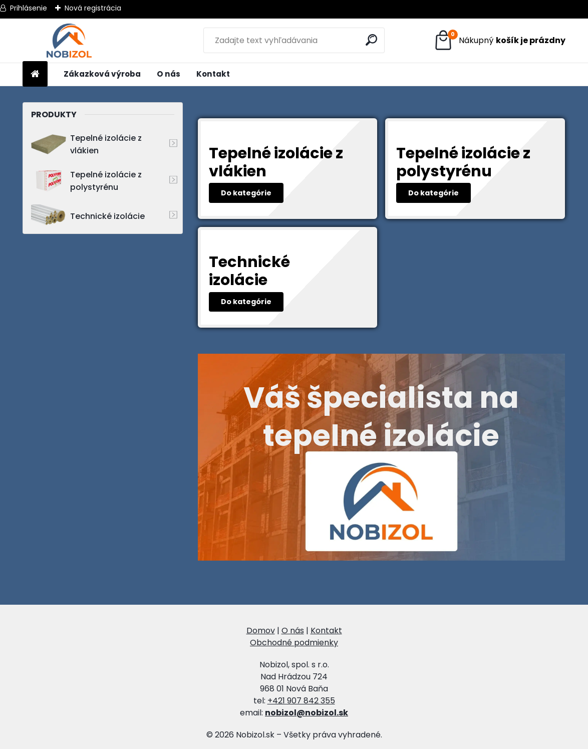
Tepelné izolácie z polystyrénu (86, 181)
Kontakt (213, 74)
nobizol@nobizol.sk (306, 712)
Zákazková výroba (102, 74)
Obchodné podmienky (294, 642)
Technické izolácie (88, 216)
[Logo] (69, 41)
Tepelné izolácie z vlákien (86, 144)
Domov (260, 630)
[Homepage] (35, 74)
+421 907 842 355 (301, 700)
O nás (168, 74)
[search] (373, 40)
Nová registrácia (93, 8)
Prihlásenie (28, 8)
